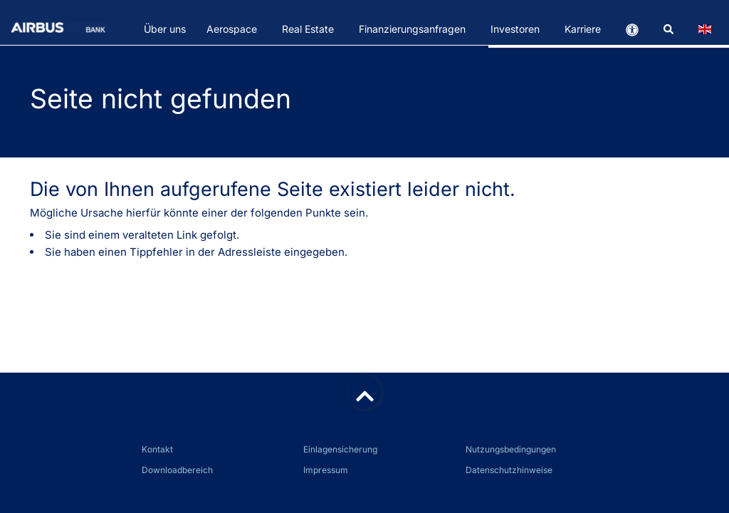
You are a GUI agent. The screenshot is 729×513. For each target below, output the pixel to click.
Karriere (583, 29)
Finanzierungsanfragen (412, 29)
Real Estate (308, 29)
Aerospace (231, 29)
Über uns (165, 29)
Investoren (515, 29)
